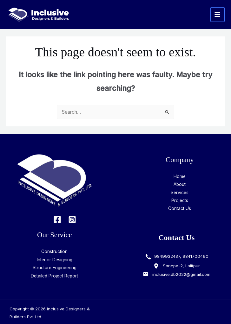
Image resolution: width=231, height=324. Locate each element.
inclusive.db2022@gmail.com (181, 274)
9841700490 (195, 256)
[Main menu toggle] (217, 14)
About (180, 184)
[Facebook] (57, 220)
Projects (179, 200)
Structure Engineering (54, 267)
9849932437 (166, 256)
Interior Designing (54, 259)
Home (180, 176)
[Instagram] (72, 220)
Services (179, 192)
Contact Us (179, 208)
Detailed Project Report (54, 275)
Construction (54, 251)
